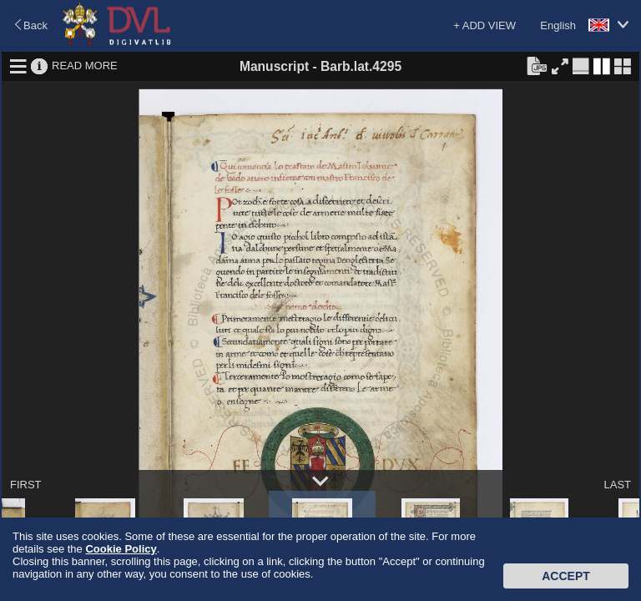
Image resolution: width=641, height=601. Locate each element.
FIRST (26, 484)
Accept (566, 576)
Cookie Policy (120, 549)
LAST (617, 484)
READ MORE (85, 65)
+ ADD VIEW (484, 25)
